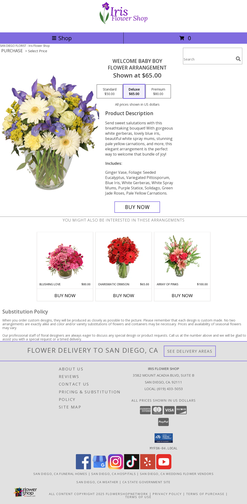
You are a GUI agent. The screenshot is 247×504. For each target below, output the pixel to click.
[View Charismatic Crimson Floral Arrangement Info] (123, 257)
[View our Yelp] (147, 467)
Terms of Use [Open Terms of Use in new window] (138, 497)
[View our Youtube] (163, 467)
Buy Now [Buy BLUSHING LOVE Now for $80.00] (65, 295)
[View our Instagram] (115, 467)
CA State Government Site (146, 482)
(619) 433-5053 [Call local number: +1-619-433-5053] (170, 388)
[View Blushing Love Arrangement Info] (65, 257)
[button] (164, 438)
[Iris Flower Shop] (123, 25)
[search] (238, 58)
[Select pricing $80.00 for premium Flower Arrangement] (158, 91)
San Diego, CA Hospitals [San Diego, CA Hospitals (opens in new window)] (113, 473)
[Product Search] (208, 59)
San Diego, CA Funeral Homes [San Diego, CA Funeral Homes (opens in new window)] (60, 473)
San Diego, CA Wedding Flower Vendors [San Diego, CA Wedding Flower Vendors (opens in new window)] (177, 473)
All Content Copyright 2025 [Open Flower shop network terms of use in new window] (77, 493)
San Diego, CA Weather (97, 482)
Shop (62, 38)
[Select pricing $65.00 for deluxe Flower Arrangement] (134, 91)
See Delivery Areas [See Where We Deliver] (189, 351)
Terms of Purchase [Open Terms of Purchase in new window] (205, 493)
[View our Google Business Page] (99, 467)
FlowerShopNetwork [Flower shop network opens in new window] (127, 493)
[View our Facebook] (83, 467)
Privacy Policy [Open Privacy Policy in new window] (167, 493)
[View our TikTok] (131, 467)
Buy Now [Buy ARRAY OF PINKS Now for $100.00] (182, 295)
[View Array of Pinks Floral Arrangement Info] (182, 257)
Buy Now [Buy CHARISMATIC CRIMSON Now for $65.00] (123, 295)
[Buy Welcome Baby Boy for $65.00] (137, 207)
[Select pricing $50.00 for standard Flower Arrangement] (109, 91)
